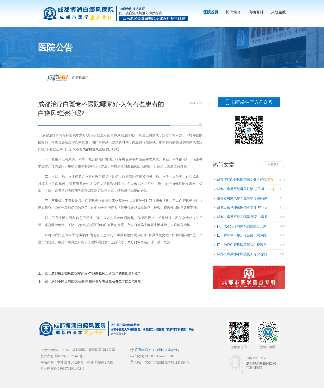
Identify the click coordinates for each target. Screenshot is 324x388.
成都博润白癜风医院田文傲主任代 (242, 179)
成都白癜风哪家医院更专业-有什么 (242, 207)
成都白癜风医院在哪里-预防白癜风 (242, 217)
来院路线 (278, 12)
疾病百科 (256, 12)
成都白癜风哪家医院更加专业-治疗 (242, 254)
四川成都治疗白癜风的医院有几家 (242, 226)
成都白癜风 (90, 149)
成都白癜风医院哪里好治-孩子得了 (242, 189)
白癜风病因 (80, 77)
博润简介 (233, 12)
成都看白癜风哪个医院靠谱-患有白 (242, 198)
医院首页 (210, 12)
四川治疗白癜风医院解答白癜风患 (242, 245)
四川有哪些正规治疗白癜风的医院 (242, 235)
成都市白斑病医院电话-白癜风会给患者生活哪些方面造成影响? (97, 281)
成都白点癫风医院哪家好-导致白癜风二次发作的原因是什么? (95, 273)
